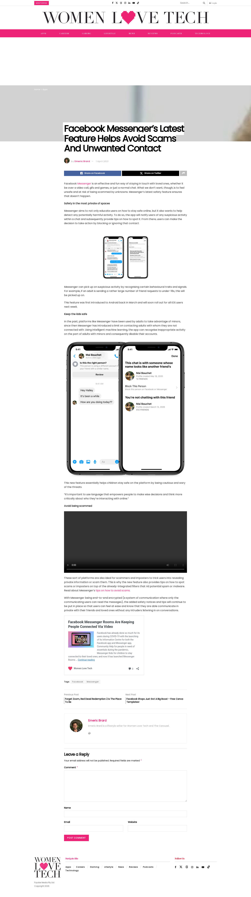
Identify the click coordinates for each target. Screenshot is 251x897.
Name (67, 810)
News (132, 33)
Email (67, 824)
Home (37, 89)
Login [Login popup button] (213, 3)
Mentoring (41, 3)
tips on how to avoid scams (113, 591)
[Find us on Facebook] (112, 3)
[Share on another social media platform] (183, 174)
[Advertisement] (125, 61)
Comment (71, 769)
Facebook (77, 682)
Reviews (153, 33)
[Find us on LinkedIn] (129, 3)
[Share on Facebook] (92, 174)
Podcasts (176, 33)
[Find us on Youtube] (134, 3)
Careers (64, 33)
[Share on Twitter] (150, 174)
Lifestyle (110, 33)
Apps (43, 33)
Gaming (86, 33)
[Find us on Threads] (121, 3)
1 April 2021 (102, 161)
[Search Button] (203, 3)
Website (132, 824)
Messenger (84, 184)
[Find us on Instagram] (125, 3)
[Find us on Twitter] (117, 3)
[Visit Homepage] (125, 17)
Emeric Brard (82, 161)
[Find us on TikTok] (138, 3)
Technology (202, 33)
